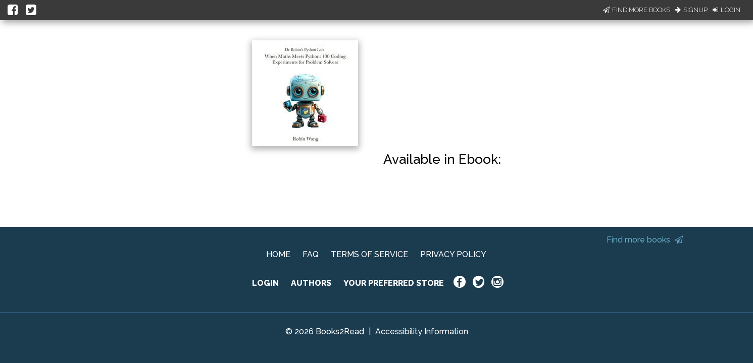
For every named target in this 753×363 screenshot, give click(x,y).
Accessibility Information (421, 331)
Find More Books (636, 10)
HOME (278, 254)
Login (726, 10)
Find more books (645, 240)
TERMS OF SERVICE (369, 254)
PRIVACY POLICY (453, 254)
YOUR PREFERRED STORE (393, 283)
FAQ (311, 254)
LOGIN (265, 283)
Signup (691, 10)
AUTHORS (311, 283)
